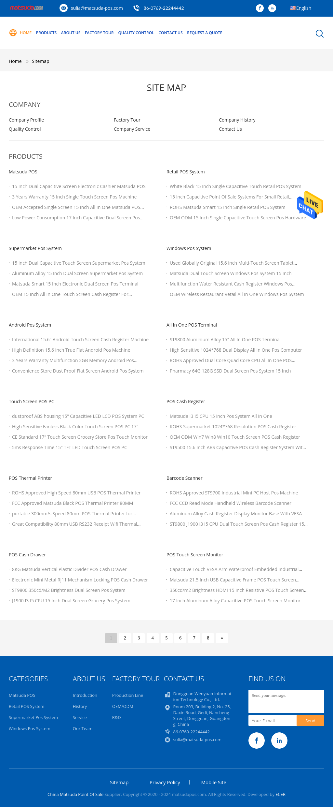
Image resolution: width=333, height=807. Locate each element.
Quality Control (136, 33)
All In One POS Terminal (191, 325)
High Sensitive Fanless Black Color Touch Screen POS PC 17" (75, 426)
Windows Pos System (188, 248)
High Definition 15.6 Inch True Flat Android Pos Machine (71, 350)
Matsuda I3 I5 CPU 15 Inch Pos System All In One (221, 416)
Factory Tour (99, 33)
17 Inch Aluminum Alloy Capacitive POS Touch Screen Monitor (235, 600)
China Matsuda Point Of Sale (75, 794)
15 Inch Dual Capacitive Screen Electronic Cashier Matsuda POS (79, 186)
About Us (71, 33)
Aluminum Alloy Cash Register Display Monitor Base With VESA (236, 513)
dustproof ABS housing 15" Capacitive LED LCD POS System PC (78, 416)
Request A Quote (204, 33)
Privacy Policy (165, 782)
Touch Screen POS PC (31, 401)
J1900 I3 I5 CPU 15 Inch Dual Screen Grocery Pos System (71, 600)
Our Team (83, 728)
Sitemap (40, 61)
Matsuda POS (23, 172)
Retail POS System (185, 172)
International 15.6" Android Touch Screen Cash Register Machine (80, 339)
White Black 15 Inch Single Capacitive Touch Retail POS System (235, 186)
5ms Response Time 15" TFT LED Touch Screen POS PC (69, 447)
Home (20, 33)
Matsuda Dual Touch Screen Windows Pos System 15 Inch (231, 273)
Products (46, 33)
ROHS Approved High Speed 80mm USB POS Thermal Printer (76, 493)
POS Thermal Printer (30, 478)
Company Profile (26, 120)
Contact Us (170, 33)
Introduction (85, 695)
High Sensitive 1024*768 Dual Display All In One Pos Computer (236, 350)
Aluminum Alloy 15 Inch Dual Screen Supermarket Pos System (77, 273)
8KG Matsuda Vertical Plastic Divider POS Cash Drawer (69, 569)
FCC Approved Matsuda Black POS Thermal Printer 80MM (72, 503)
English (303, 8)
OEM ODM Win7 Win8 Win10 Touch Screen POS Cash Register (235, 437)
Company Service (132, 129)
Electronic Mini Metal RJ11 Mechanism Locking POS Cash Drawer (80, 580)
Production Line (127, 695)
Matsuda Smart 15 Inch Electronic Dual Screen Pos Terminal (75, 284)
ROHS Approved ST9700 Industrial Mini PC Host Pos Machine (234, 493)
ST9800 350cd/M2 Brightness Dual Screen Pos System (69, 590)
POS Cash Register (185, 401)
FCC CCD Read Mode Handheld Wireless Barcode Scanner (230, 503)
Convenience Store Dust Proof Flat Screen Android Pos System (78, 371)
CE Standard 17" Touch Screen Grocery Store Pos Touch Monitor (80, 437)
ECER (280, 794)
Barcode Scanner (184, 478)
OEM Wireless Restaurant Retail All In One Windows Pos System (237, 294)
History (80, 706)
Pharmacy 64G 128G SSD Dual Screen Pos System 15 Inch (230, 371)
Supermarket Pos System (35, 248)
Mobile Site (213, 782)
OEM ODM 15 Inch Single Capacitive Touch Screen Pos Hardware (238, 217)
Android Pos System (30, 325)
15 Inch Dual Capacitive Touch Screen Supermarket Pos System (78, 263)
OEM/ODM (122, 706)
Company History (237, 120)
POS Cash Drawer (27, 554)
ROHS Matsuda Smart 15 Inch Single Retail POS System (228, 207)
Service (80, 717)
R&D (116, 717)
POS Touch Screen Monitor (194, 554)
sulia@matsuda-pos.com (97, 8)
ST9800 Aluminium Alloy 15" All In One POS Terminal (225, 339)
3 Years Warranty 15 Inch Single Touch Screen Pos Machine (74, 197)
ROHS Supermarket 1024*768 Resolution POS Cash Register (233, 426)
